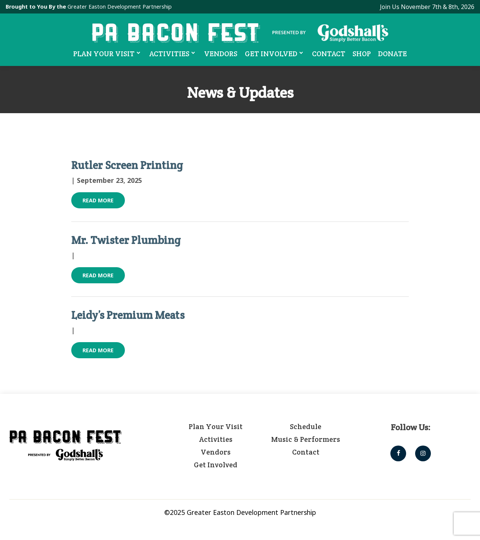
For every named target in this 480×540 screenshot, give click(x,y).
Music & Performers (305, 439)
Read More (98, 200)
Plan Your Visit (107, 53)
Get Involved (275, 53)
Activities (173, 53)
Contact (329, 53)
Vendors (221, 53)
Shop (362, 53)
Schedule (305, 426)
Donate (392, 53)
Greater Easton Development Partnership (120, 6)
